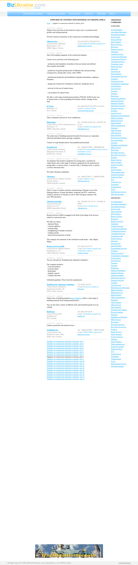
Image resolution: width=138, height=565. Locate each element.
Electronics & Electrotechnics (116, 73)
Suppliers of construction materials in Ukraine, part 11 (65, 364)
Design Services (116, 67)
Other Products (116, 130)
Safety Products (116, 162)
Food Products (116, 86)
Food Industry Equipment (120, 84)
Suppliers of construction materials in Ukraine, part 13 (65, 368)
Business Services (117, 49)
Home (48, 23)
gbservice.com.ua (84, 334)
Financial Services (117, 81)
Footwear (114, 91)
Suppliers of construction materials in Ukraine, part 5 (65, 350)
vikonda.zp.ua (82, 208)
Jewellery (114, 111)
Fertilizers (114, 79)
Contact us (89, 13)
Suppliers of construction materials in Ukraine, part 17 (65, 377)
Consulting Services (118, 62)
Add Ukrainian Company (33, 13)
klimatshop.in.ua (83, 129)
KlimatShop (51, 122)
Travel (113, 189)
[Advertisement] (25, 54)
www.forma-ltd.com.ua (86, 111)
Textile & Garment (117, 175)
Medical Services (117, 121)
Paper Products (116, 135)
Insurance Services (117, 108)
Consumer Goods (117, 64)
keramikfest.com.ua (84, 154)
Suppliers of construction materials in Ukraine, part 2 (65, 344)
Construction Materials (119, 57)
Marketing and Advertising (120, 116)
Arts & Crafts (115, 37)
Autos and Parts (116, 40)
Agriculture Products (118, 35)
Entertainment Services (119, 76)
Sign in (112, 13)
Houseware (115, 96)
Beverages (114, 47)
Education (114, 69)
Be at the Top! (75, 13)
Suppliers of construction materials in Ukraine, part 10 (65, 361)
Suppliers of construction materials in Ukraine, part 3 (65, 346)
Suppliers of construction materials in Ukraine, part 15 (65, 372)
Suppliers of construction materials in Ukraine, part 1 (65, 341)
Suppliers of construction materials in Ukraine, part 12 (65, 366)
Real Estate (115, 150)
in (33, 8)
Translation (115, 185)
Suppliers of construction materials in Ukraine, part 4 (65, 348)
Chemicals (114, 52)
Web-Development (117, 194)
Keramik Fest (52, 147)
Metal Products (116, 123)
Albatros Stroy (52, 41)
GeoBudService (52, 330)
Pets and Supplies (117, 140)
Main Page (101, 13)
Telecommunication (118, 172)
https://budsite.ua (76, 298)
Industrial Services (117, 101)
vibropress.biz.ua (83, 181)
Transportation (116, 187)
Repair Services (116, 160)
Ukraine (37, 8)
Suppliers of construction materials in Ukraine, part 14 (65, 370)
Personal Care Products (119, 138)
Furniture (114, 94)
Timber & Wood (116, 177)
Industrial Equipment (118, 99)
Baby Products (116, 42)
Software (114, 167)
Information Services (118, 106)
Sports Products (116, 170)
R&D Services (116, 148)
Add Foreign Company (56, 13)
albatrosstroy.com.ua (85, 46)
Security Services (117, 165)
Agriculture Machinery (119, 32)
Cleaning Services (117, 54)
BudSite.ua (51, 312)
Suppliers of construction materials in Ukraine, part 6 (65, 352)
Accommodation (116, 30)
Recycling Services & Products (118, 156)
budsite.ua (81, 316)
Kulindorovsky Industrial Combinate (60, 285)
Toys (112, 180)
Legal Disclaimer (125, 563)
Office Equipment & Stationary (118, 127)
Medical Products (117, 118)
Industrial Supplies (117, 103)
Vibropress (51, 177)
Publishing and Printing (119, 145)
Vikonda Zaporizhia (54, 201)
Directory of (16, 8)
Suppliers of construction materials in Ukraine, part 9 (65, 359)
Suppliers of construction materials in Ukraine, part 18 (65, 379)
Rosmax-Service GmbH (55, 246)
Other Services (116, 133)
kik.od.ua (81, 289)
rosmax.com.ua (83, 253)
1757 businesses (27, 8)
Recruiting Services (117, 153)
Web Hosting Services (118, 192)
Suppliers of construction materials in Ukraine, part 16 (65, 375)
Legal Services (116, 113)
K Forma (50, 106)
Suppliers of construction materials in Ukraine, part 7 (65, 355)
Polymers (114, 143)
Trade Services (116, 182)
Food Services (116, 89)
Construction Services (118, 59)
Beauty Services (116, 44)
